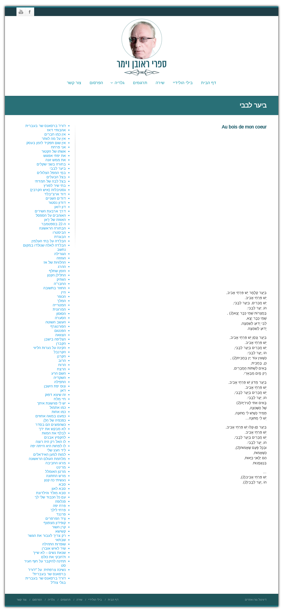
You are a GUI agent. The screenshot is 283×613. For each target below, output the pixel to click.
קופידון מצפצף (55, 523)
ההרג (62, 267)
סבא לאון (59, 489)
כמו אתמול (58, 408)
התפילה (60, 382)
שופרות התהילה (54, 544)
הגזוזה (61, 258)
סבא (62, 484)
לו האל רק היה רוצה (51, 442)
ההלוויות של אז (55, 262)
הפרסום (96, 82)
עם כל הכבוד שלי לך (50, 497)
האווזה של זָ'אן (55, 220)
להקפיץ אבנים (55, 437)
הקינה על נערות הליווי (49, 348)
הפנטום (60, 331)
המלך (61, 301)
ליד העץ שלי (56, 450)
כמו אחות (59, 412)
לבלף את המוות (54, 433)
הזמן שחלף (57, 271)
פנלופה (60, 501)
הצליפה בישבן (55, 339)
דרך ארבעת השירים (50, 211)
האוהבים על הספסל (51, 215)
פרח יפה (59, 506)
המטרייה (59, 305)
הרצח (61, 369)
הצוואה (60, 335)
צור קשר (74, 82)
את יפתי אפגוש (54, 156)
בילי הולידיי (183, 82)
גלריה (117, 82)
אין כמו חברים (55, 134)
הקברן (61, 344)
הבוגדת (60, 237)
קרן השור (59, 527)
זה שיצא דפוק (55, 395)
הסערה (60, 318)
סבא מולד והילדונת (51, 493)
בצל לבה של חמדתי (50, 181)
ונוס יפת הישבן (55, 386)
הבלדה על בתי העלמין (49, 241)
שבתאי (60, 540)
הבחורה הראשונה (52, 228)
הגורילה (60, 254)
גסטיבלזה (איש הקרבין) (48, 190)
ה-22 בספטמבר (53, 224)
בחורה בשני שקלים (51, 164)
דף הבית (208, 82)
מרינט (61, 467)
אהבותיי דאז (56, 130)
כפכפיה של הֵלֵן (55, 420)
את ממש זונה (55, 160)
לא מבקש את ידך (52, 429)
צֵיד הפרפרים (55, 519)
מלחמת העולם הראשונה (47, 459)
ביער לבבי (58, 168)
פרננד (61, 514)
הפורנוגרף (58, 326)
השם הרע (58, 373)
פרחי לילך (58, 510)
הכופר (61, 297)
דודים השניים (56, 198)
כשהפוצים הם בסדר (50, 425)
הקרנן (61, 356)
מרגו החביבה (55, 463)
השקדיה (60, 378)
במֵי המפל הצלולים (51, 173)
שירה (160, 82)
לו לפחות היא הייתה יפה (48, 446)
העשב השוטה (55, 322)
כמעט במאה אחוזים (50, 416)
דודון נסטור (57, 203)
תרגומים (140, 82)
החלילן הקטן (56, 275)
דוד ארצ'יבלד (55, 194)
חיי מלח (60, 399)
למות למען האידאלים (49, 454)
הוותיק (61, 279)
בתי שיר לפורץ (55, 186)
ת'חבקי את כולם (53, 557)
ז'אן (63, 390)
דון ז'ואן (60, 207)
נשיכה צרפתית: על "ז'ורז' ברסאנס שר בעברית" (47, 572)
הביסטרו (59, 233)
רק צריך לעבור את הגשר (47, 536)
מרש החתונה (56, 476)
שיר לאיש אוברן (54, 548)
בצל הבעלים (56, 177)
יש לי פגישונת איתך (51, 403)
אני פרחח (58, 147)
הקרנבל (60, 352)
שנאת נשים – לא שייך (49, 553)
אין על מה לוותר (54, 139)
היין (63, 292)
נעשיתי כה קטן (55, 480)
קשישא (60, 531)
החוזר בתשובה (54, 288)
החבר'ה (60, 284)
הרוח (62, 365)
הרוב (62, 361)
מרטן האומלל (55, 472)
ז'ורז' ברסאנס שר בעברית (45, 126)
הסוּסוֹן (61, 314)
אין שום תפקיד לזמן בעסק (46, 143)
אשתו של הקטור (53, 151)
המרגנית (59, 309)
